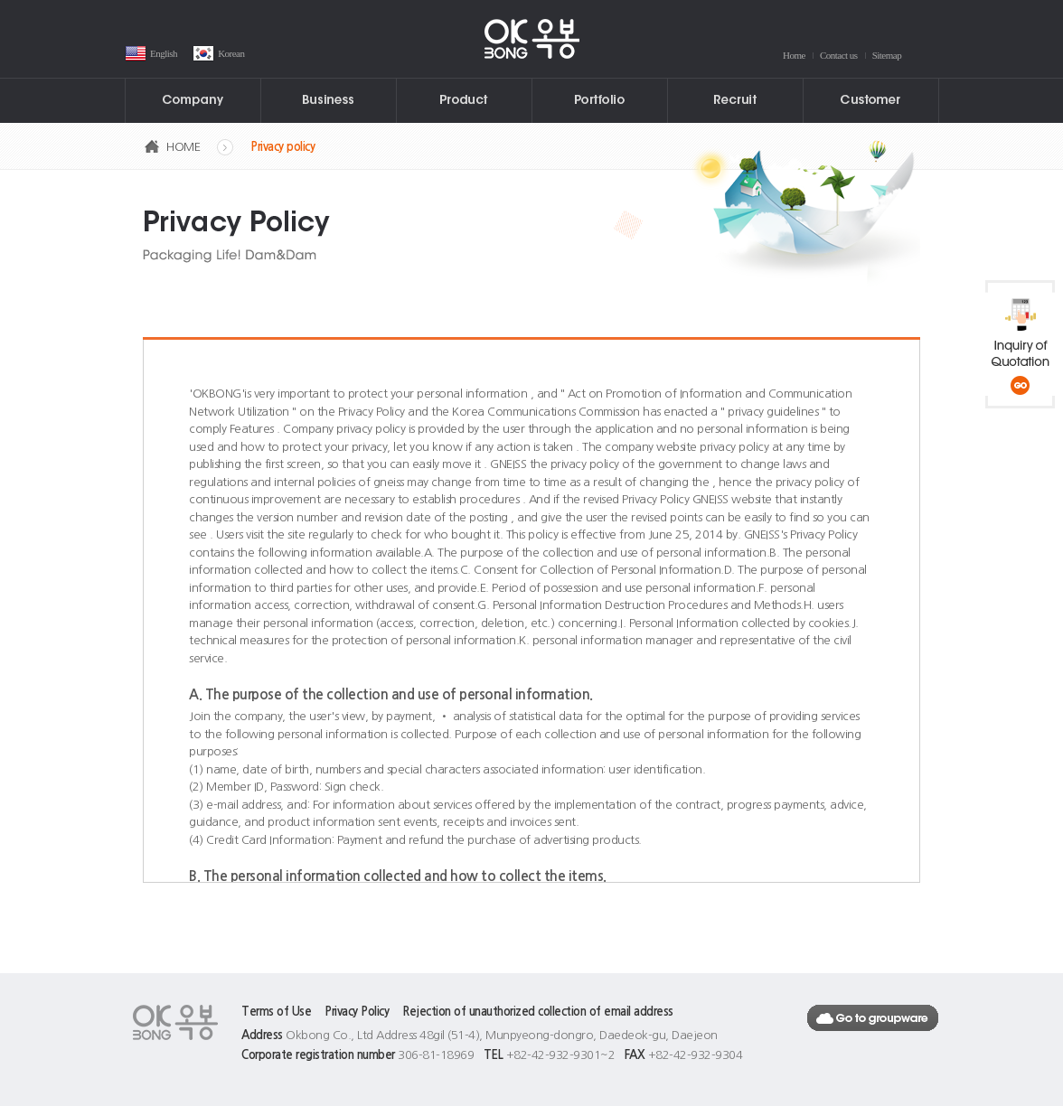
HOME (183, 147)
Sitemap (887, 55)
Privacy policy (282, 147)
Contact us (839, 55)
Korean (231, 53)
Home (794, 55)
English (163, 53)
